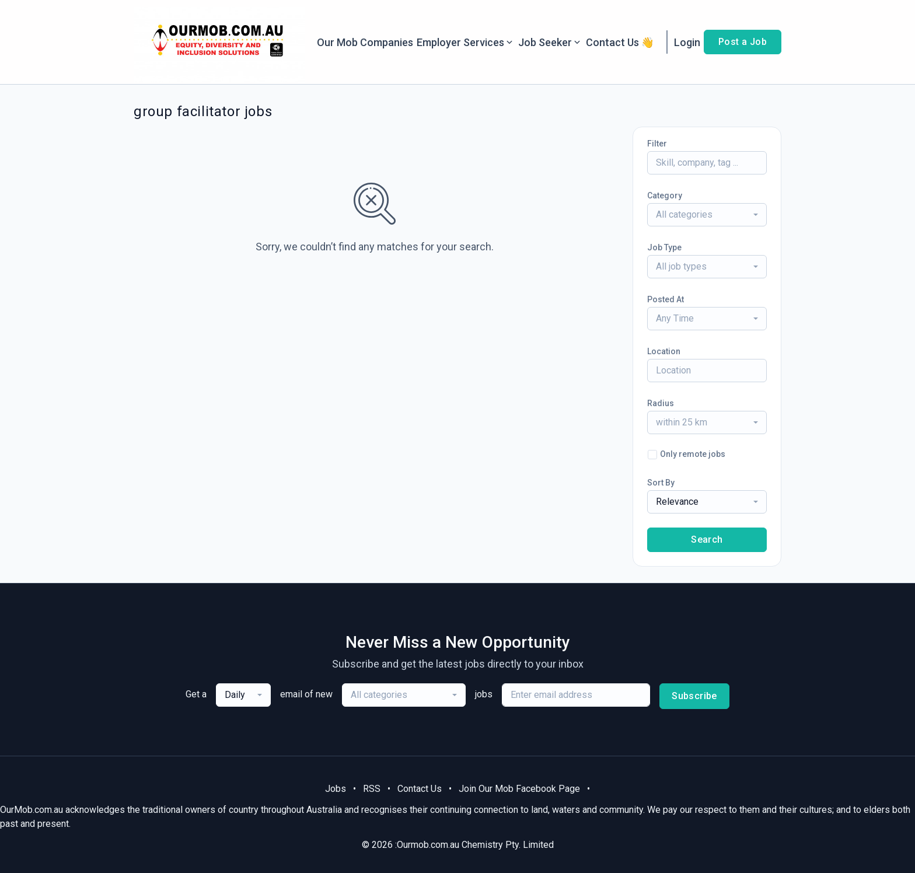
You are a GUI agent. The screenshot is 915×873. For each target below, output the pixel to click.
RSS (371, 788)
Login (687, 42)
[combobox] (707, 214)
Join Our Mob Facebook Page (519, 788)
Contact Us (419, 788)
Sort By (661, 482)
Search (706, 539)
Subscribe (694, 695)
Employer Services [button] (466, 42)
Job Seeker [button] (550, 42)
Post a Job (742, 41)
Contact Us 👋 (620, 42)
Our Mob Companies (365, 42)
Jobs (335, 788)
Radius (660, 403)
